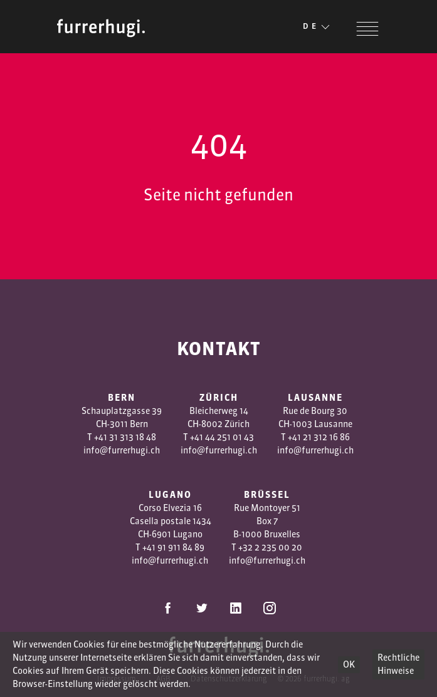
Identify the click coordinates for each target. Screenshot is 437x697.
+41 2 (298, 437)
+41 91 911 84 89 (173, 547)
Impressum (116, 678)
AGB (163, 678)
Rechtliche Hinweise (398, 664)
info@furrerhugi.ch (121, 450)
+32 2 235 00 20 (270, 547)
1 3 (313, 437)
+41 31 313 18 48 (125, 437)
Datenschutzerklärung (229, 678)
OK (349, 664)
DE (317, 27)
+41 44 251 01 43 (222, 437)
